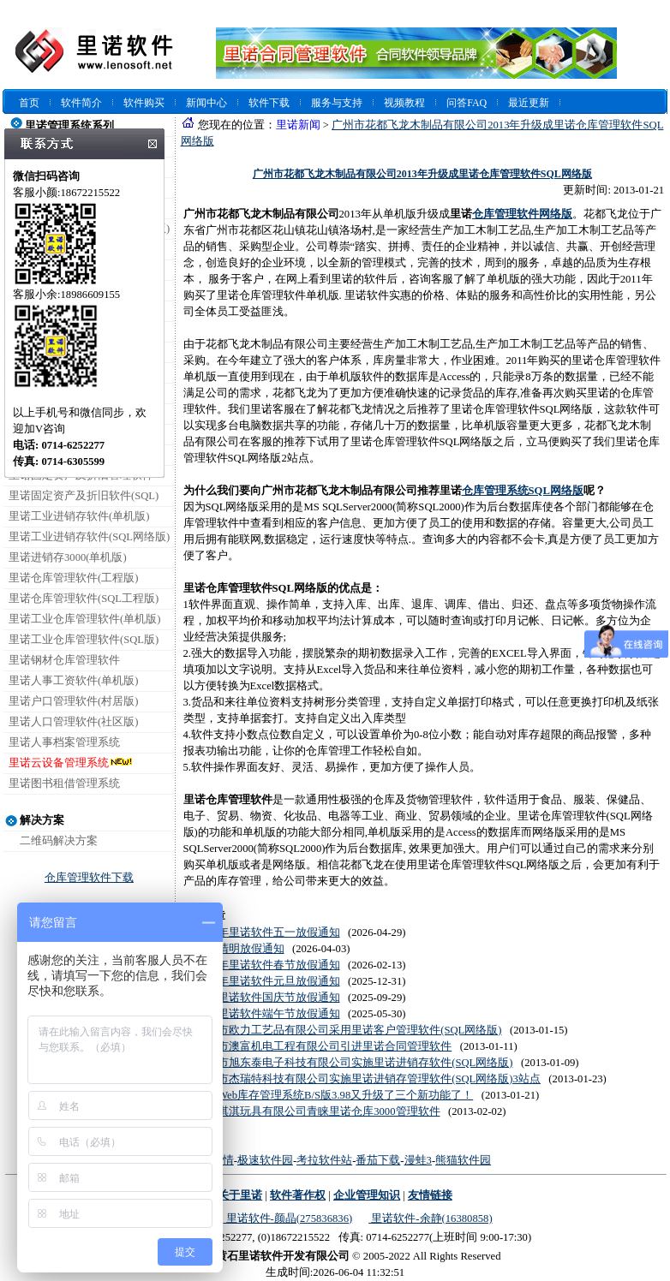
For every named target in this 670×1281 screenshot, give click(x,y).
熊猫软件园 (463, 1160)
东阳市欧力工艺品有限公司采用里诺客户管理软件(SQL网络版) (348, 1030)
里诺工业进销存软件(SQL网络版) (89, 537)
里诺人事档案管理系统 (64, 742)
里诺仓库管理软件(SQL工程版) (84, 599)
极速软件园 (265, 1160)
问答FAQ (466, 103)
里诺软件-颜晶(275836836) (287, 1218)
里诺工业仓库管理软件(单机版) (84, 619)
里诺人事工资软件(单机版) (73, 681)
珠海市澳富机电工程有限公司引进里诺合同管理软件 (323, 1046)
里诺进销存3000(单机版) (68, 557)
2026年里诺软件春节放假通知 (267, 965)
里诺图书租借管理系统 (64, 783)
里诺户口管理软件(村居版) (73, 701)
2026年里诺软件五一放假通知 (267, 932)
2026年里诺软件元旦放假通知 (267, 981)
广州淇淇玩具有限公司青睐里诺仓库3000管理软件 (317, 1111)
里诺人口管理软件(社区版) (73, 722)
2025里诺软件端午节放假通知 (267, 1014)
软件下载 (269, 103)
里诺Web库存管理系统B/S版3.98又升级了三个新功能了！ (334, 1095)
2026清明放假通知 (239, 949)
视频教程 (404, 103)
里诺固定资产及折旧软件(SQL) (84, 496)
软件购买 (144, 103)
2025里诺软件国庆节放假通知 (267, 998)
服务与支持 (336, 103)
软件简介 (81, 103)
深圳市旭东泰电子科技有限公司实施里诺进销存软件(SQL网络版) (353, 1063)
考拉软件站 (324, 1160)
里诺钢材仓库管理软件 (64, 660)
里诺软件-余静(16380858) (430, 1218)
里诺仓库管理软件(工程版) (73, 578)
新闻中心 (206, 103)
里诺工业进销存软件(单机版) (79, 516)
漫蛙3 (418, 1160)
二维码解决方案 (59, 841)
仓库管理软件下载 (89, 878)
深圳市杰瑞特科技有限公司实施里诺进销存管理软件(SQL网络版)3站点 (368, 1079)
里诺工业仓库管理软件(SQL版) (84, 640)
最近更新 (528, 103)
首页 (29, 103)
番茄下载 (378, 1160)
